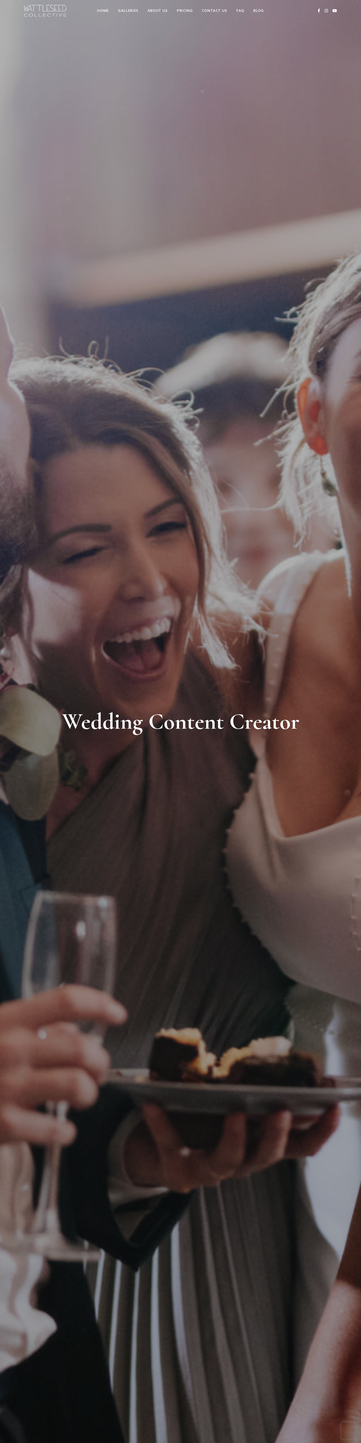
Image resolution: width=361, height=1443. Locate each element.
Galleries (128, 10)
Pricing (185, 10)
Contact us (215, 10)
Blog (258, 10)
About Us (158, 10)
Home (103, 10)
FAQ (240, 10)
